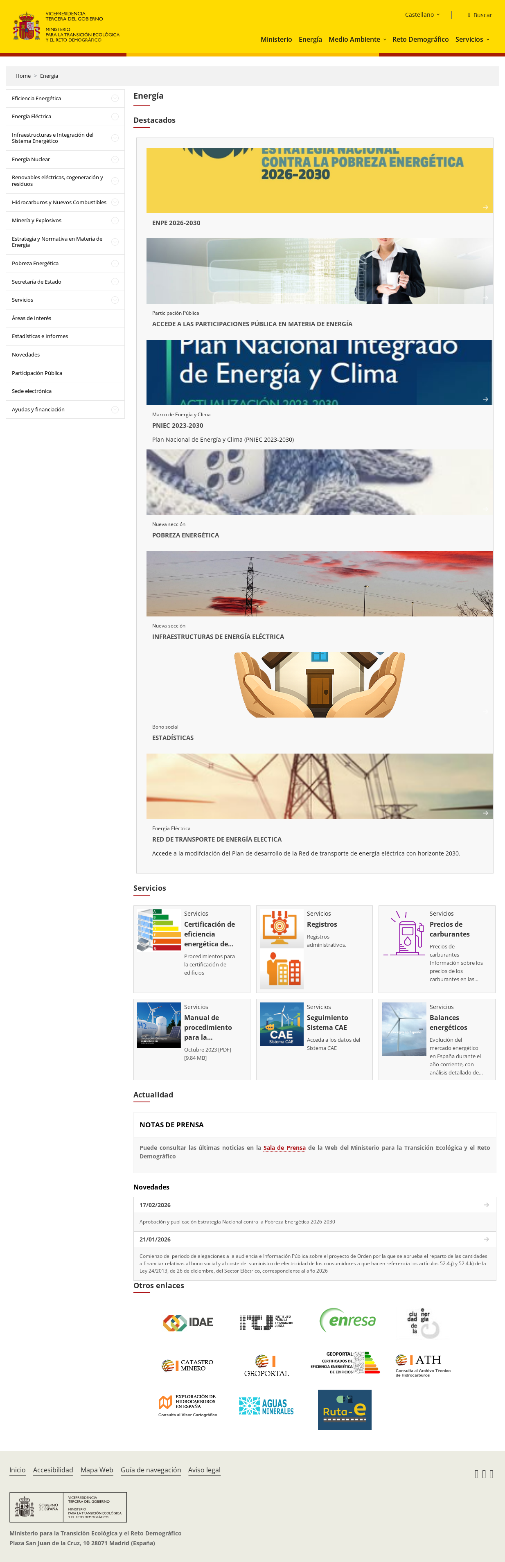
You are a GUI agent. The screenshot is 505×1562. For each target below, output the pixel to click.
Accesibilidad (53, 1469)
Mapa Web (97, 1469)
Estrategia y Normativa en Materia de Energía (57, 242)
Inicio (17, 1469)
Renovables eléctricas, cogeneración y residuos (57, 180)
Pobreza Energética (35, 263)
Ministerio (276, 39)
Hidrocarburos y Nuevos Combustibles (59, 202)
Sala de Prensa (285, 1147)
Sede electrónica (32, 391)
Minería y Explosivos (36, 220)
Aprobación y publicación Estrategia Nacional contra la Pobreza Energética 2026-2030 (237, 1221)
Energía (310, 39)
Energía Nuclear (31, 159)
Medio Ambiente (354, 39)
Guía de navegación (151, 1469)
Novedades (26, 354)
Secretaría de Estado (36, 281)
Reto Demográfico (420, 39)
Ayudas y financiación (38, 409)
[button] (385, 39)
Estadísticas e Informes (40, 336)
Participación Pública (37, 373)
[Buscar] (477, 15)
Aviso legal (204, 1469)
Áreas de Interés (31, 318)
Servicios (469, 39)
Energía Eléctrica (31, 116)
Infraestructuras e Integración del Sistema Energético (52, 138)
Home (23, 75)
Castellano (419, 14)
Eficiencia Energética (36, 98)
